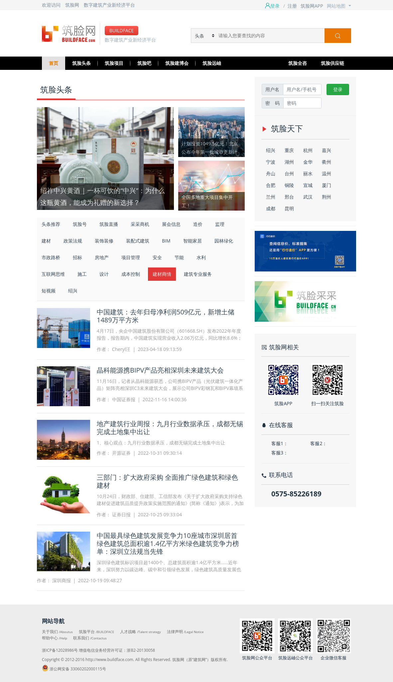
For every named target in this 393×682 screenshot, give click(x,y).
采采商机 (140, 224)
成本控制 (130, 274)
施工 (82, 274)
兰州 (270, 197)
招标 (77, 257)
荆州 (326, 197)
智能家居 (192, 241)
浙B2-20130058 (141, 650)
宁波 (270, 162)
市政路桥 (51, 257)
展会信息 (171, 224)
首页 (53, 63)
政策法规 (73, 241)
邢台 (289, 197)
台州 (289, 173)
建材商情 (162, 274)
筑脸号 (80, 224)
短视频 (49, 290)
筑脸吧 (144, 63)
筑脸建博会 (177, 63)
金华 (308, 162)
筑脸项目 (114, 63)
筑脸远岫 (211, 63)
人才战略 (140, 631)
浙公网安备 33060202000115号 (74, 668)
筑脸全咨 (297, 63)
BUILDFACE (121, 30)
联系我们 (90, 637)
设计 (104, 274)
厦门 (326, 185)
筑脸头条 (81, 63)
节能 (179, 257)
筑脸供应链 (332, 63)
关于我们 (57, 631)
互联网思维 (53, 274)
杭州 (308, 150)
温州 (326, 173)
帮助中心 (54, 637)
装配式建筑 (137, 241)
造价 (197, 224)
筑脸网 (72, 5)
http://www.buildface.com (109, 659)
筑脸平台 (96, 631)
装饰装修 (104, 241)
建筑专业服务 (198, 274)
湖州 (289, 162)
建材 (46, 241)
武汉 (308, 197)
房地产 (102, 257)
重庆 (289, 150)
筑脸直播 (108, 224)
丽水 (308, 173)
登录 (337, 89)
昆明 (289, 208)
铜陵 (289, 185)
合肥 (270, 185)
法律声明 (185, 631)
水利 (201, 257)
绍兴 (72, 290)
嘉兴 (326, 150)
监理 (219, 224)
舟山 (270, 173)
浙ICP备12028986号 (60, 650)
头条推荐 (51, 224)
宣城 (308, 185)
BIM (166, 241)
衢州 (326, 162)
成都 (270, 208)
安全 (157, 257)
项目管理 (130, 257)
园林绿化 (223, 241)
